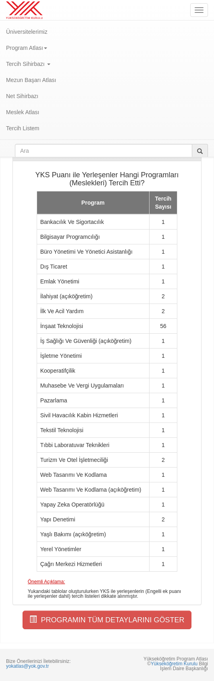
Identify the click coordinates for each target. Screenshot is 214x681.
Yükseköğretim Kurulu (174, 664)
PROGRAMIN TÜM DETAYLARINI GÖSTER (106, 619)
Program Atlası (26, 48)
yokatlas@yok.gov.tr (27, 666)
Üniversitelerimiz (27, 32)
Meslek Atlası (22, 112)
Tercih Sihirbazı (28, 64)
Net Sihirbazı (22, 96)
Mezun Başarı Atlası (31, 80)
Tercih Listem (22, 128)
